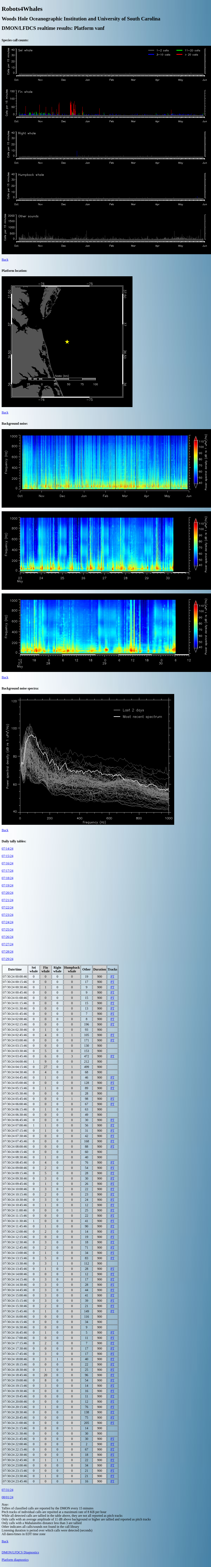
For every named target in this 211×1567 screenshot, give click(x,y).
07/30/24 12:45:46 (15, 1247)
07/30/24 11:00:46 (15, 1210)
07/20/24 (7, 892)
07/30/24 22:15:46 (15, 1449)
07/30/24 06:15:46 (15, 1109)
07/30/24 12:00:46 (15, 1231)
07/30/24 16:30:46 (15, 1327)
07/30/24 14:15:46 (15, 1279)
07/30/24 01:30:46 (15, 1008)
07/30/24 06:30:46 (15, 1114)
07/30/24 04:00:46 (15, 1061)
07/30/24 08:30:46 (15, 1157)
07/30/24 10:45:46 (15, 1205)
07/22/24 (7, 907)
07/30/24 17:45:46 (15, 1353)
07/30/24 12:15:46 (15, 1237)
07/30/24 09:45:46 (15, 1183)
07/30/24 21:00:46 (15, 1423)
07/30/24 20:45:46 (15, 1417)
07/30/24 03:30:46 (15, 1051)
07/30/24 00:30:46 (15, 987)
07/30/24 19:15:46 (15, 1385)
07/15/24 (7, 856)
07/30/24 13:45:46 (15, 1268)
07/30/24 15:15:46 (15, 1300)
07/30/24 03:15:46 (15, 1045)
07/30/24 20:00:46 (15, 1401)
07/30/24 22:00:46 (15, 1444)
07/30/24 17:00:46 (15, 1338)
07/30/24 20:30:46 (15, 1412)
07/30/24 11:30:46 (15, 1221)
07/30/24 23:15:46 (15, 1470)
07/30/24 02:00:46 (15, 1019)
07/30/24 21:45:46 (15, 1439)
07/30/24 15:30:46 (15, 1306)
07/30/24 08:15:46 (15, 1152)
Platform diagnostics (15, 1559)
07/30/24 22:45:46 (15, 1460)
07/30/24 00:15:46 (15, 982)
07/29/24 (7, 959)
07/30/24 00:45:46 (15, 992)
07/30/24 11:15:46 (15, 1215)
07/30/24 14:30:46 (15, 1284)
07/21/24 (7, 900)
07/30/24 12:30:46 (15, 1242)
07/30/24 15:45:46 (15, 1311)
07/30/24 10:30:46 (15, 1199)
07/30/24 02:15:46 (15, 1024)
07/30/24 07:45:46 (15, 1141)
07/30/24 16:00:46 (15, 1316)
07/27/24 (7, 944)
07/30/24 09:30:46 (15, 1178)
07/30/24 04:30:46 (15, 1072)
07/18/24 (7, 878)
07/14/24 (7, 848)
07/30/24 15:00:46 (15, 1295)
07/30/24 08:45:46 (15, 1162)
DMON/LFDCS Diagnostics (20, 1552)
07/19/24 (7, 885)
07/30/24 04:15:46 (15, 1067)
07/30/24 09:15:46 (15, 1173)
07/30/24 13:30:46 (15, 1263)
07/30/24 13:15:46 (15, 1258)
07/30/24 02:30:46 (15, 1029)
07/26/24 (7, 937)
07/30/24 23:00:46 (15, 1465)
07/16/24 (7, 863)
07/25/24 (7, 929)
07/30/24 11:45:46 (15, 1226)
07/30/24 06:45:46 (15, 1120)
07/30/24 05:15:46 (15, 1088)
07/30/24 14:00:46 (15, 1274)
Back (5, 259)
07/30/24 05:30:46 (15, 1093)
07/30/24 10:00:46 (15, 1189)
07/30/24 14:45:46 (15, 1290)
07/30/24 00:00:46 (15, 976)
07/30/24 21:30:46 (15, 1433)
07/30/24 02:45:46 (15, 1035)
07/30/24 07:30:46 (15, 1136)
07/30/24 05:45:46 (15, 1098)
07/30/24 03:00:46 (15, 1040)
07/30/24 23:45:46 (15, 1481)
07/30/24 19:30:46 (15, 1391)
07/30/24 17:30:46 (15, 1348)
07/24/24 (7, 922)
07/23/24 (7, 915)
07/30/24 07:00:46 (15, 1125)
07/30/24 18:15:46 (15, 1364)
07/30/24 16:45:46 (15, 1332)
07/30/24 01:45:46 (15, 1013)
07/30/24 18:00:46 (15, 1359)
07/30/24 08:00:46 (15, 1146)
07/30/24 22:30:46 (15, 1454)
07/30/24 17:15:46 (15, 1343)
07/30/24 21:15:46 (15, 1428)
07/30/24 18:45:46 (15, 1375)
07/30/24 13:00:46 (15, 1253)
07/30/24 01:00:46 (15, 998)
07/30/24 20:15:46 (15, 1407)
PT (112, 976)
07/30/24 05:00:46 (15, 1083)
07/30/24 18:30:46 (15, 1369)
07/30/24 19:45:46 (15, 1396)
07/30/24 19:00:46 (15, 1380)
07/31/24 (7, 1490)
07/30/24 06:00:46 (15, 1104)
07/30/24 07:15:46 (15, 1130)
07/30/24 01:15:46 (15, 1003)
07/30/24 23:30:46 (15, 1476)
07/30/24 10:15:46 (15, 1194)
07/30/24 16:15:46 (15, 1322)
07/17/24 (7, 870)
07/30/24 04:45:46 (15, 1077)
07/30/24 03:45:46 (15, 1056)
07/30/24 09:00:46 (15, 1168)
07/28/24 (7, 951)
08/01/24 (7, 1497)
